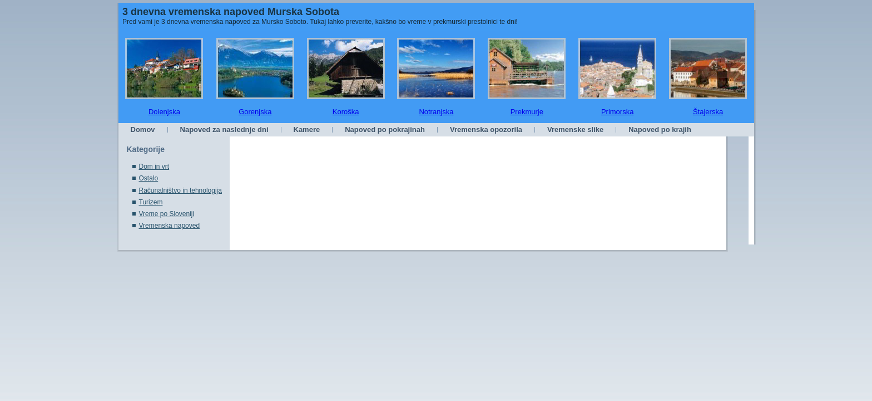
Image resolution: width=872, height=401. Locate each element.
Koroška (346, 111)
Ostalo (148, 178)
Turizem (151, 202)
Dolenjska (164, 111)
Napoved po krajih (659, 129)
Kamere (307, 129)
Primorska (617, 111)
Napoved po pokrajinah (385, 129)
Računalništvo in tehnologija (180, 190)
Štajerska (708, 111)
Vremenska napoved (169, 225)
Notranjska (436, 111)
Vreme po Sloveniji (167, 214)
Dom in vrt (154, 166)
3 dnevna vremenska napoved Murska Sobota (230, 11)
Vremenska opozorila (486, 129)
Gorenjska (255, 111)
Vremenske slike (575, 129)
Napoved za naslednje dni (224, 129)
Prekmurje (527, 111)
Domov (143, 129)
